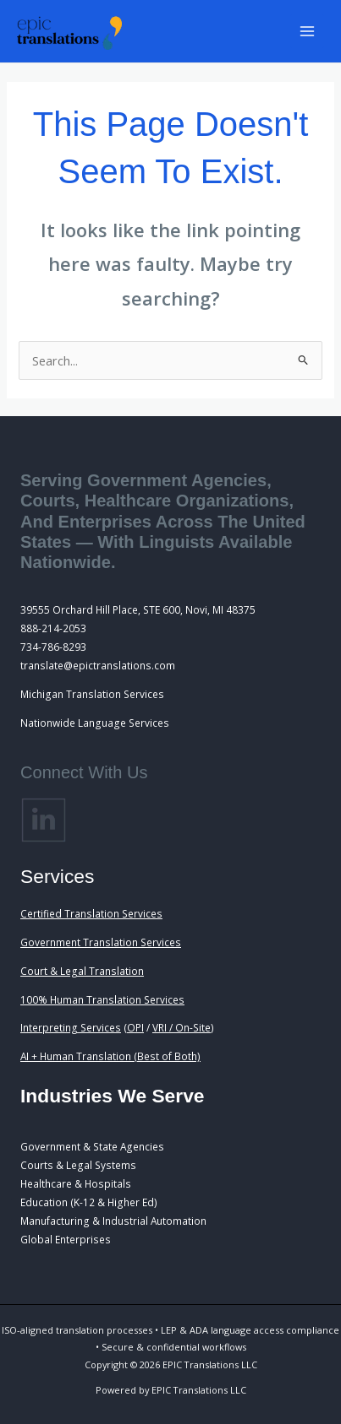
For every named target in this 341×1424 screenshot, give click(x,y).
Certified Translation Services (91, 913)
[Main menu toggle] (307, 31)
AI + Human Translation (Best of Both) (110, 1056)
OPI (135, 1027)
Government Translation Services (100, 942)
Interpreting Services (70, 1027)
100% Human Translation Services (102, 999)
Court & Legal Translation (82, 970)
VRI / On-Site (181, 1027)
